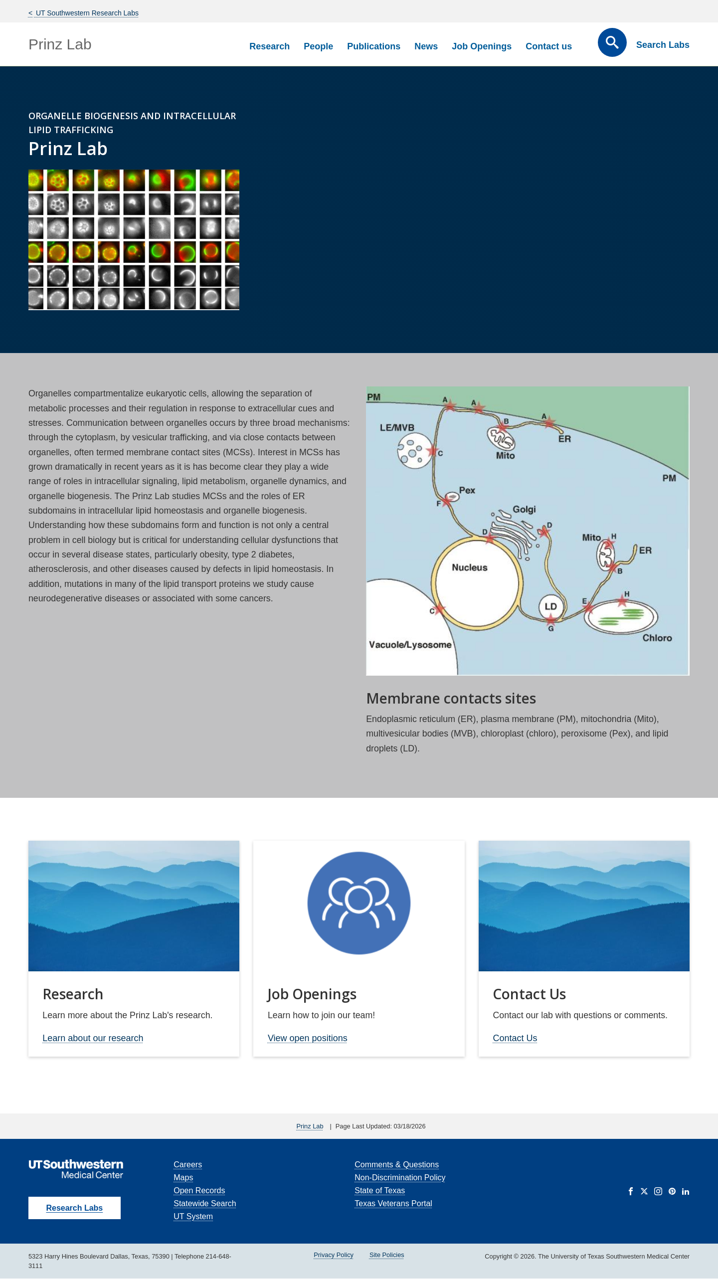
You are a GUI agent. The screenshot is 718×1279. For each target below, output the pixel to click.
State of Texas (380, 1190)
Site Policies (386, 1255)
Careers (188, 1164)
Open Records (199, 1190)
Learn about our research (92, 1038)
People (318, 46)
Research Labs (74, 1208)
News (426, 46)
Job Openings (482, 46)
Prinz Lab (60, 44)
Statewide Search (205, 1203)
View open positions (308, 1038)
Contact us (549, 46)
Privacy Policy (334, 1255)
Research (269, 46)
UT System (193, 1216)
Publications (373, 46)
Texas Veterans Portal (393, 1203)
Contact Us (515, 1038)
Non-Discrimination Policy (400, 1177)
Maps (183, 1177)
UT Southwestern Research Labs (86, 13)
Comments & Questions (397, 1164)
